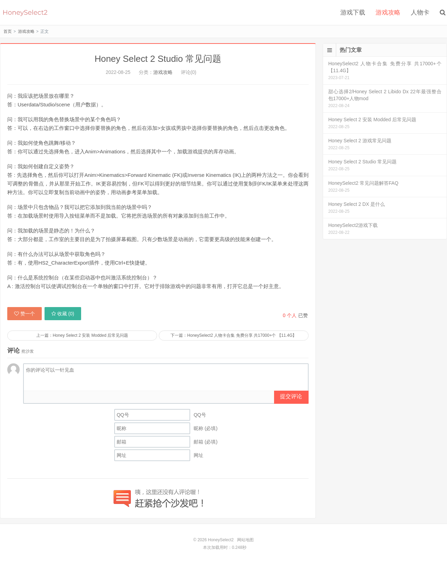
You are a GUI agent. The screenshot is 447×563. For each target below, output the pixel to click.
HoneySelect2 (25, 12)
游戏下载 (352, 12)
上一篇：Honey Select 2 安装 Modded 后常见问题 (82, 335)
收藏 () (62, 313)
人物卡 (420, 12)
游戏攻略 (388, 12)
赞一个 (24, 313)
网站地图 (245, 539)
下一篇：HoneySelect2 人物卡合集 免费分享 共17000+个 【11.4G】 (234, 335)
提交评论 (291, 396)
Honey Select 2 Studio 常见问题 (158, 59)
